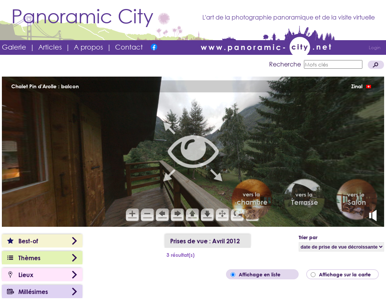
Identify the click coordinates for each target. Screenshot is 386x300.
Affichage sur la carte (347, 274)
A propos (88, 47)
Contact (129, 47)
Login (374, 47)
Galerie (14, 47)
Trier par (308, 237)
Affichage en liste (265, 274)
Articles (50, 47)
